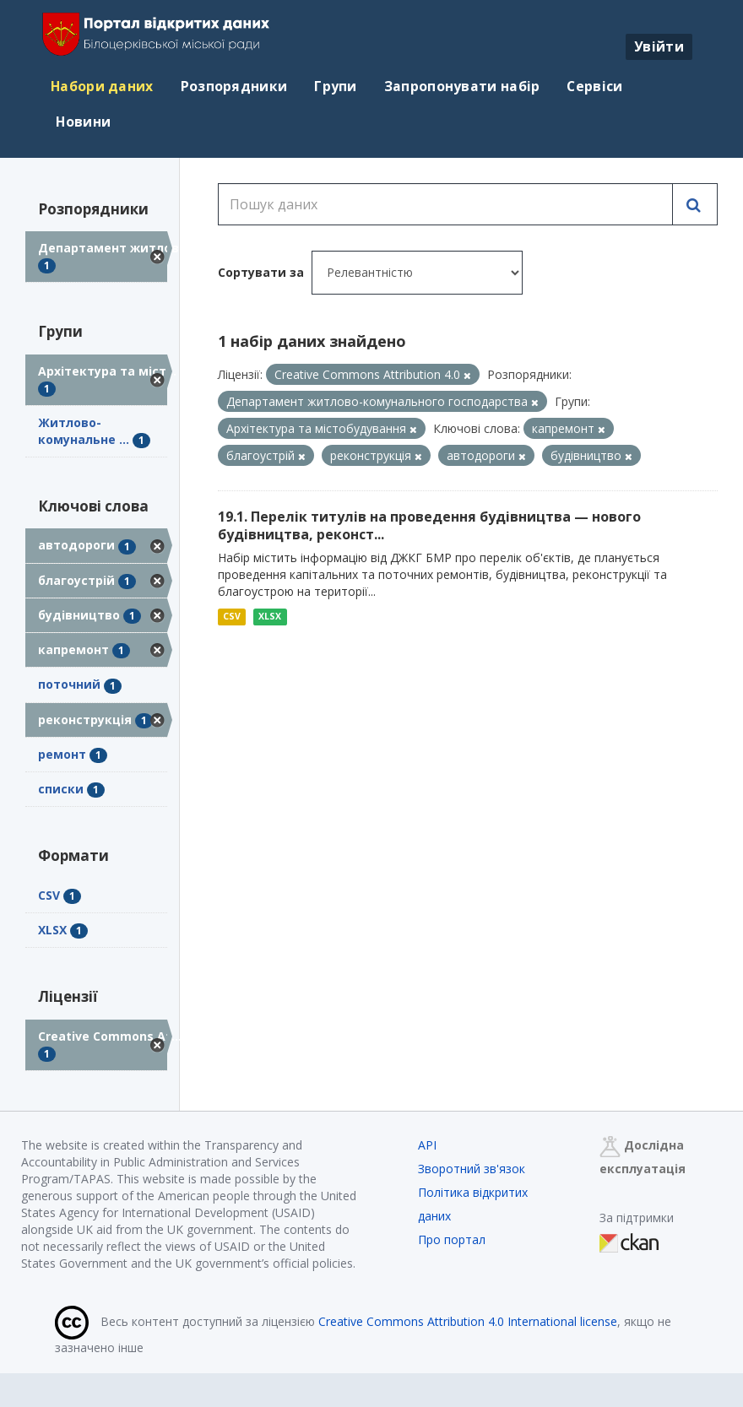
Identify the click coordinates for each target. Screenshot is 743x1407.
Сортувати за (261, 272)
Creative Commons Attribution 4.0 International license (467, 1321)
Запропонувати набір (462, 86)
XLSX (269, 616)
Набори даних (102, 86)
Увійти (659, 46)
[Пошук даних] (446, 204)
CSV (232, 616)
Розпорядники (234, 86)
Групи (335, 86)
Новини (81, 121)
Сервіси (594, 86)
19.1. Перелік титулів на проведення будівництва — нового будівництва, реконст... (429, 525)
